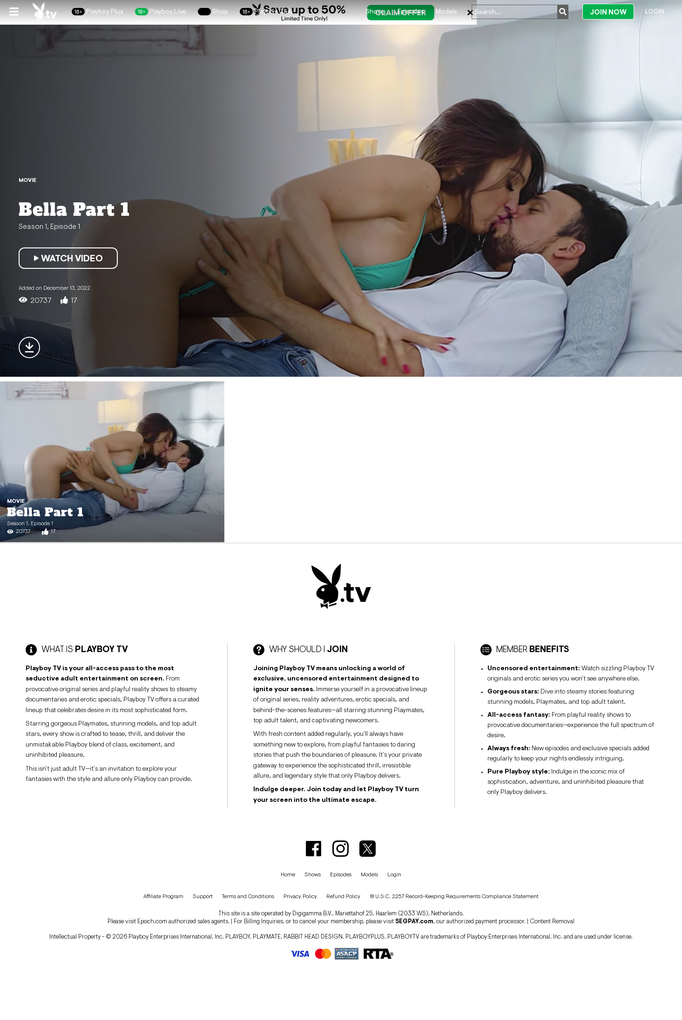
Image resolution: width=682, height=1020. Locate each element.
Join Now (608, 11)
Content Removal (552, 921)
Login (654, 11)
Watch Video (68, 258)
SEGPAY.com (414, 921)
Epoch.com (152, 921)
